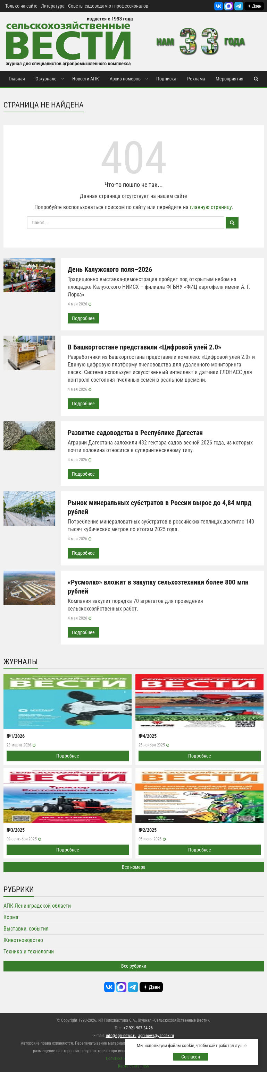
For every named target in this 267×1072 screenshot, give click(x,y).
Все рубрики (133, 965)
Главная (17, 78)
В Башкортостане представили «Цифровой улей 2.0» (144, 347)
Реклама (196, 78)
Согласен (190, 1057)
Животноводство (23, 939)
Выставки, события (26, 927)
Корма (10, 916)
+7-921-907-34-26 (138, 1026)
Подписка (166, 78)
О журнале (46, 78)
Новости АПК (85, 78)
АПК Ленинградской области (37, 904)
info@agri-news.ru (121, 1034)
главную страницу (211, 207)
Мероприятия (229, 78)
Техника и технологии (28, 950)
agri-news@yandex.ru (156, 1034)
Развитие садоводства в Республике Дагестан (135, 432)
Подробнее (83, 318)
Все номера (133, 866)
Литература (53, 6)
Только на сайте (21, 6)
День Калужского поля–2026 (110, 269)
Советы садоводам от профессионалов (108, 6)
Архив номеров (125, 78)
